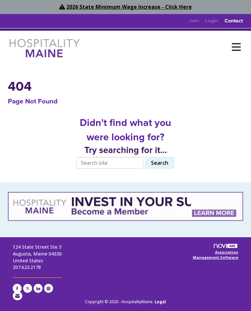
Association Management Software (215, 252)
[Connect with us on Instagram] (48, 288)
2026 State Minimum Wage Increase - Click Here (129, 6)
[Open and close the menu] (164, 47)
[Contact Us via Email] (17, 295)
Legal (160, 301)
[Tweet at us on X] (27, 288)
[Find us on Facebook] (17, 288)
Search (159, 162)
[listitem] (194, 21)
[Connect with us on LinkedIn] (38, 288)
